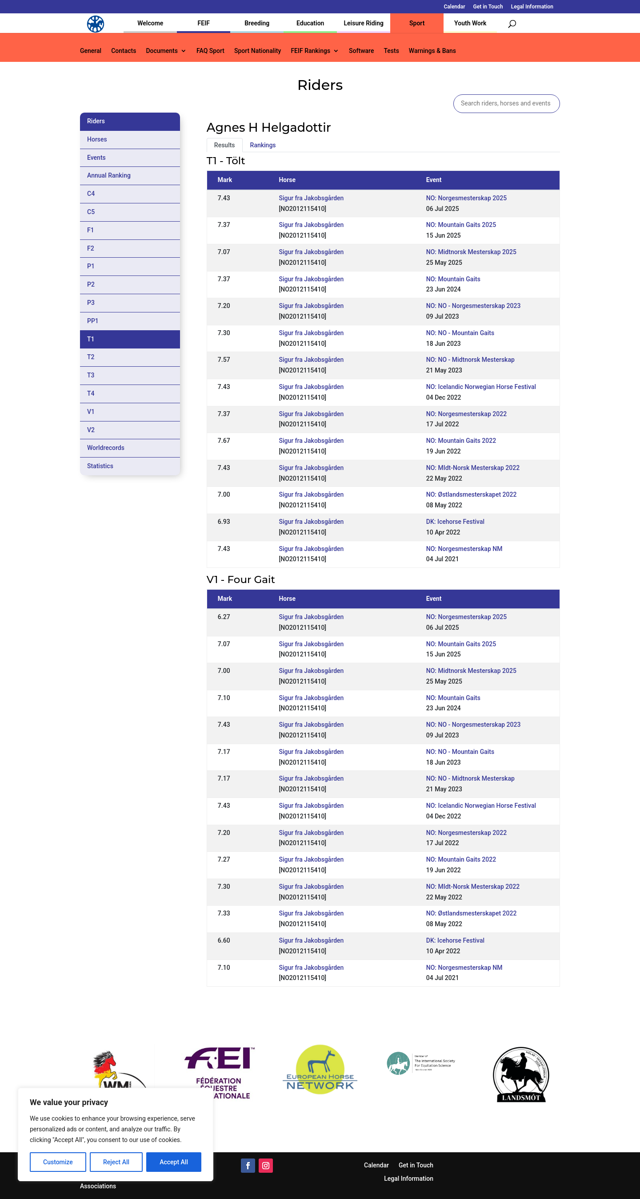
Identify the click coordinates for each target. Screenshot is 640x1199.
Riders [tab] (96, 121)
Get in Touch (488, 7)
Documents (162, 51)
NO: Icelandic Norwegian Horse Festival (481, 386)
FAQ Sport (210, 51)
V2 (91, 429)
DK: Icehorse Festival (455, 521)
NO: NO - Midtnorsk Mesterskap (470, 359)
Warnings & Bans (432, 51)
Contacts (123, 51)
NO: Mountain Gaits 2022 (461, 440)
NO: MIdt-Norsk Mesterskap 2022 (473, 467)
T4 (91, 393)
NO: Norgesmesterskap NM (464, 548)
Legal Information (532, 7)
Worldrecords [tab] (105, 447)
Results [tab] (224, 145)
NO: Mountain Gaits (453, 279)
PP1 (93, 320)
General (90, 51)
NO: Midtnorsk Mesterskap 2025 (471, 251)
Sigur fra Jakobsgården (311, 198)
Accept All (174, 1162)
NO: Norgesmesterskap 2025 (466, 198)
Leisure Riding (364, 23)
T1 (91, 339)
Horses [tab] (97, 139)
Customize (58, 1162)
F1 (90, 230)
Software (361, 51)
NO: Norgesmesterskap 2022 (466, 413)
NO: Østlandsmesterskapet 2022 (471, 494)
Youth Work (470, 23)
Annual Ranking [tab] (109, 175)
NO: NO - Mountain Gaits (460, 332)
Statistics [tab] (100, 466)
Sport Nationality (257, 51)
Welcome (150, 23)
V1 (91, 411)
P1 (91, 266)
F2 (90, 248)
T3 (91, 375)
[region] (115, 1134)
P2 (91, 284)
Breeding (256, 23)
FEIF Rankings (310, 51)
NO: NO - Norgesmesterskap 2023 (473, 305)
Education (310, 23)
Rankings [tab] (263, 145)
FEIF (204, 23)
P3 (91, 302)
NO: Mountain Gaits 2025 (461, 224)
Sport (416, 23)
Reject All (116, 1162)
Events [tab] (96, 157)
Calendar (454, 7)
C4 (91, 193)
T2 (91, 357)
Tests (391, 51)
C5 (91, 211)
